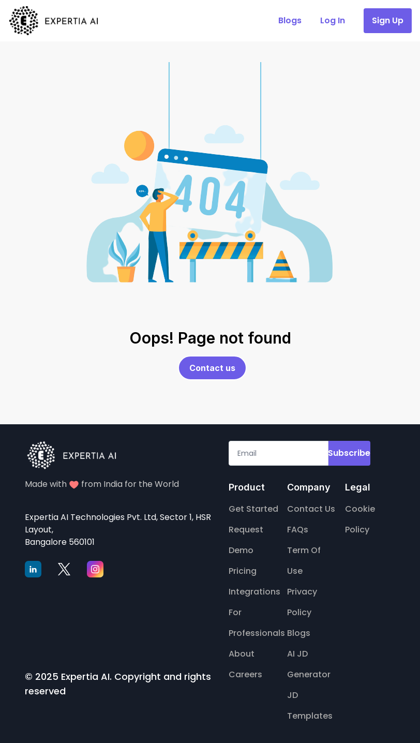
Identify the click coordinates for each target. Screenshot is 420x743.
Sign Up (387, 20)
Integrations (254, 592)
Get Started (253, 509)
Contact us (212, 368)
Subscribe (349, 453)
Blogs (298, 633)
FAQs (297, 530)
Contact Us (311, 509)
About (241, 654)
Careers (245, 674)
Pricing (243, 571)
